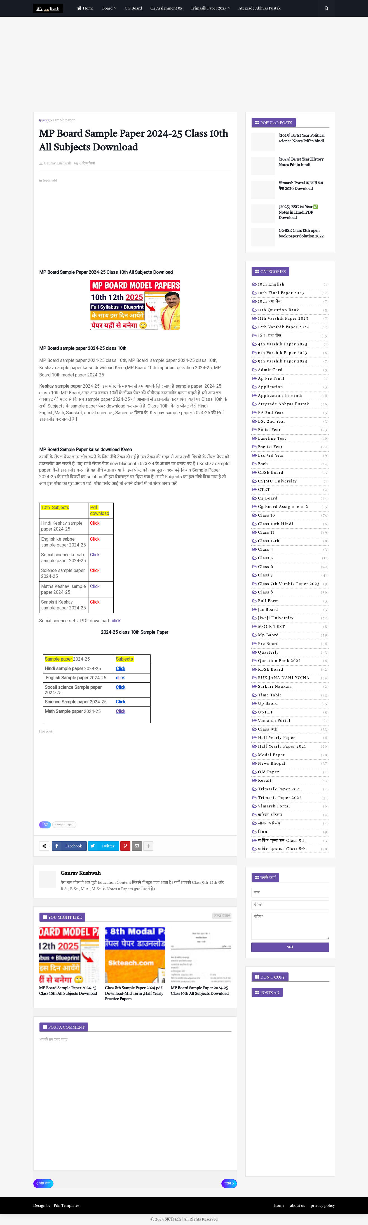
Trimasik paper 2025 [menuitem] (208, 8)
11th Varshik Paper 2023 (293, 319)
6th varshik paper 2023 (293, 353)
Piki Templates (66, 1206)
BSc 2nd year (293, 422)
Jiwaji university (293, 618)
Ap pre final (293, 379)
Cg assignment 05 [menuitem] (166, 8)
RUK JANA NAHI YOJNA (293, 678)
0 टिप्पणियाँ (87, 163)
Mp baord (293, 636)
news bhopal (293, 764)
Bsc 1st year (293, 447)
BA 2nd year (293, 413)
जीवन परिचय (293, 824)
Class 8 (293, 593)
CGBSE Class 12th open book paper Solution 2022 (301, 233)
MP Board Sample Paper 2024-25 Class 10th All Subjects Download (68, 991)
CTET (293, 490)
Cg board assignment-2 (293, 507)
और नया (45, 1183)
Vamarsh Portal (293, 721)
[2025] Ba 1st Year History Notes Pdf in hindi (301, 162)
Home (278, 1206)
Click (95, 554)
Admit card (293, 370)
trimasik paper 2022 (293, 798)
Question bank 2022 (293, 661)
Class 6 (293, 567)
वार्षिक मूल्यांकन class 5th (293, 841)
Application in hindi (293, 396)
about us (297, 1206)
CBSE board (293, 473)
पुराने (227, 1183)
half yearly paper (293, 738)
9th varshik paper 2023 (293, 362)
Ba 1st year (293, 430)
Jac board (293, 610)
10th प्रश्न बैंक (293, 302)
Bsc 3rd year (293, 456)
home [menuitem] (85, 8)
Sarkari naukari (293, 687)
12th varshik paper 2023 (293, 328)
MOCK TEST (293, 627)
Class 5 (293, 559)
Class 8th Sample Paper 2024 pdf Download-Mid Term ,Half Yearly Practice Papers (134, 993)
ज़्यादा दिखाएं (222, 916)
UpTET (293, 713)
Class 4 (293, 550)
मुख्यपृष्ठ (44, 120)
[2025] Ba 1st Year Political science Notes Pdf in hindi (302, 138)
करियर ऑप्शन (293, 815)
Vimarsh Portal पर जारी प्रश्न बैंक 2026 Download (301, 186)
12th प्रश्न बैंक (293, 336)
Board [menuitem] (107, 8)
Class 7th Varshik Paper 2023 (293, 584)
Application (293, 387)
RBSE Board (293, 670)
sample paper (64, 120)
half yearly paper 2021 (293, 747)
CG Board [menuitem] (133, 8)
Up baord (293, 704)
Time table (293, 696)
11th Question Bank (293, 311)
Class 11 (293, 533)
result (293, 781)
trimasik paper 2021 (293, 790)
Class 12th (293, 542)
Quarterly (293, 653)
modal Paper (293, 755)
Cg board (293, 499)
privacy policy (323, 1206)
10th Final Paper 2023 (293, 293)
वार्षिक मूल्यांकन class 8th (293, 849)
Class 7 (293, 576)
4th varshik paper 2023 (293, 345)
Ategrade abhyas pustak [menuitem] (260, 8)
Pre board (293, 644)
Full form (293, 601)
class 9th (293, 730)
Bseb (293, 464)
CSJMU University (293, 482)
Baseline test (293, 439)
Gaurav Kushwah (81, 873)
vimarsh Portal (293, 807)
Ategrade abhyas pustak (293, 404)
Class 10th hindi (293, 524)
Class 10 (293, 516)
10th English (293, 285)
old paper (293, 773)
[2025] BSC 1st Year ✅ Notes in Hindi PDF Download (298, 212)
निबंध (293, 832)
